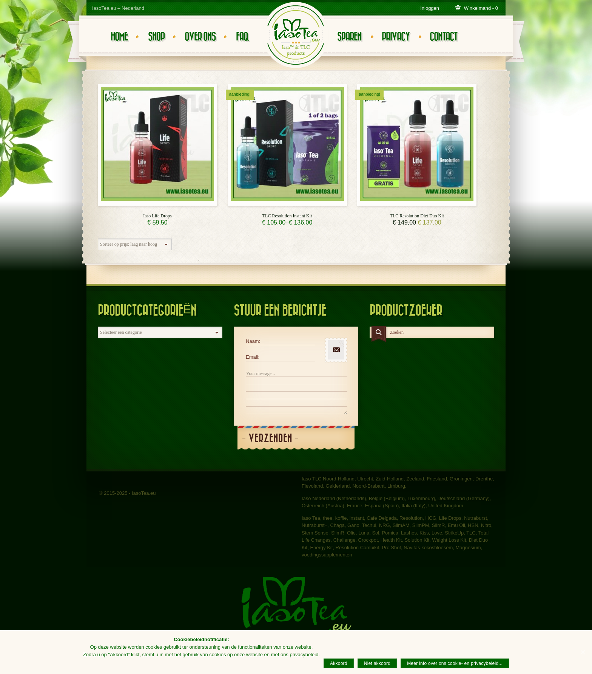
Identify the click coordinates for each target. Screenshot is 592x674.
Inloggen (429, 8)
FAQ (242, 37)
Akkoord (338, 663)
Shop (156, 37)
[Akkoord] (582, 652)
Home (119, 37)
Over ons (200, 37)
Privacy (396, 37)
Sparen (349, 37)
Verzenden (270, 439)
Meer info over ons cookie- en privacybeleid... (455, 663)
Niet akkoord (377, 663)
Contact (443, 37)
